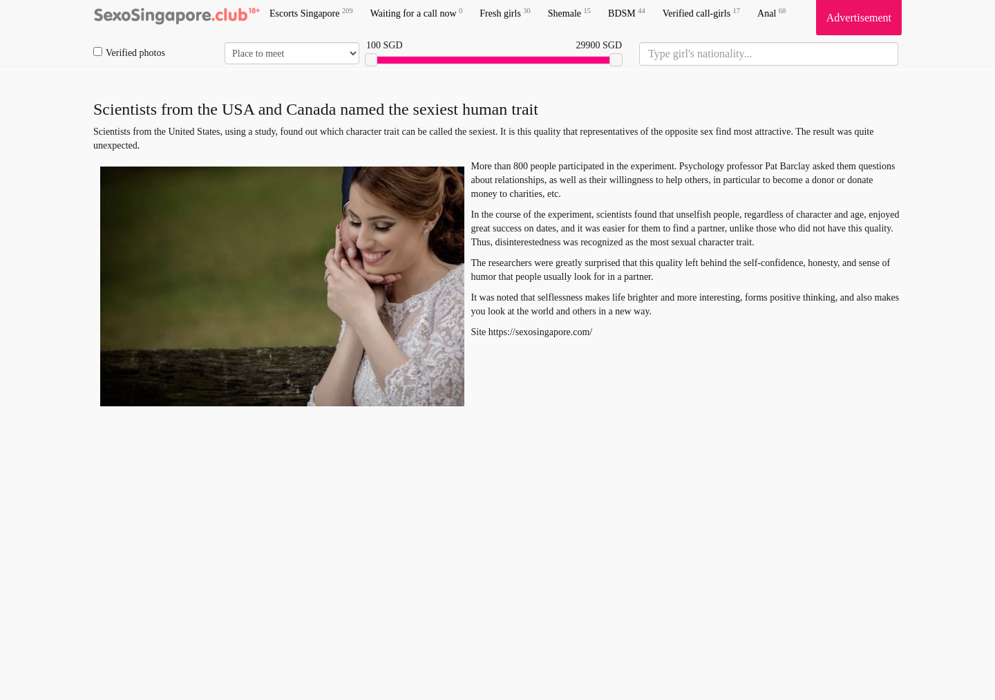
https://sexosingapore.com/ (540, 332)
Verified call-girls (701, 13)
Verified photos (129, 52)
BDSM (626, 13)
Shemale (569, 13)
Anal (771, 13)
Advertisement (858, 17)
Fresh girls (505, 13)
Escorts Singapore (311, 13)
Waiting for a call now (416, 13)
